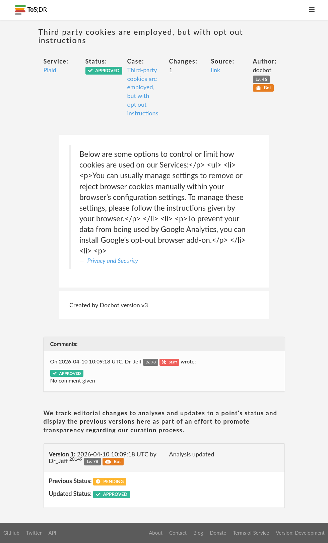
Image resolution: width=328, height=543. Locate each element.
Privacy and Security (112, 260)
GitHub (11, 533)
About (155, 533)
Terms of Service (251, 533)
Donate (218, 533)
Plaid (50, 70)
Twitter (34, 533)
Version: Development (300, 533)
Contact (178, 533)
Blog (198, 533)
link (215, 70)
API (52, 533)
